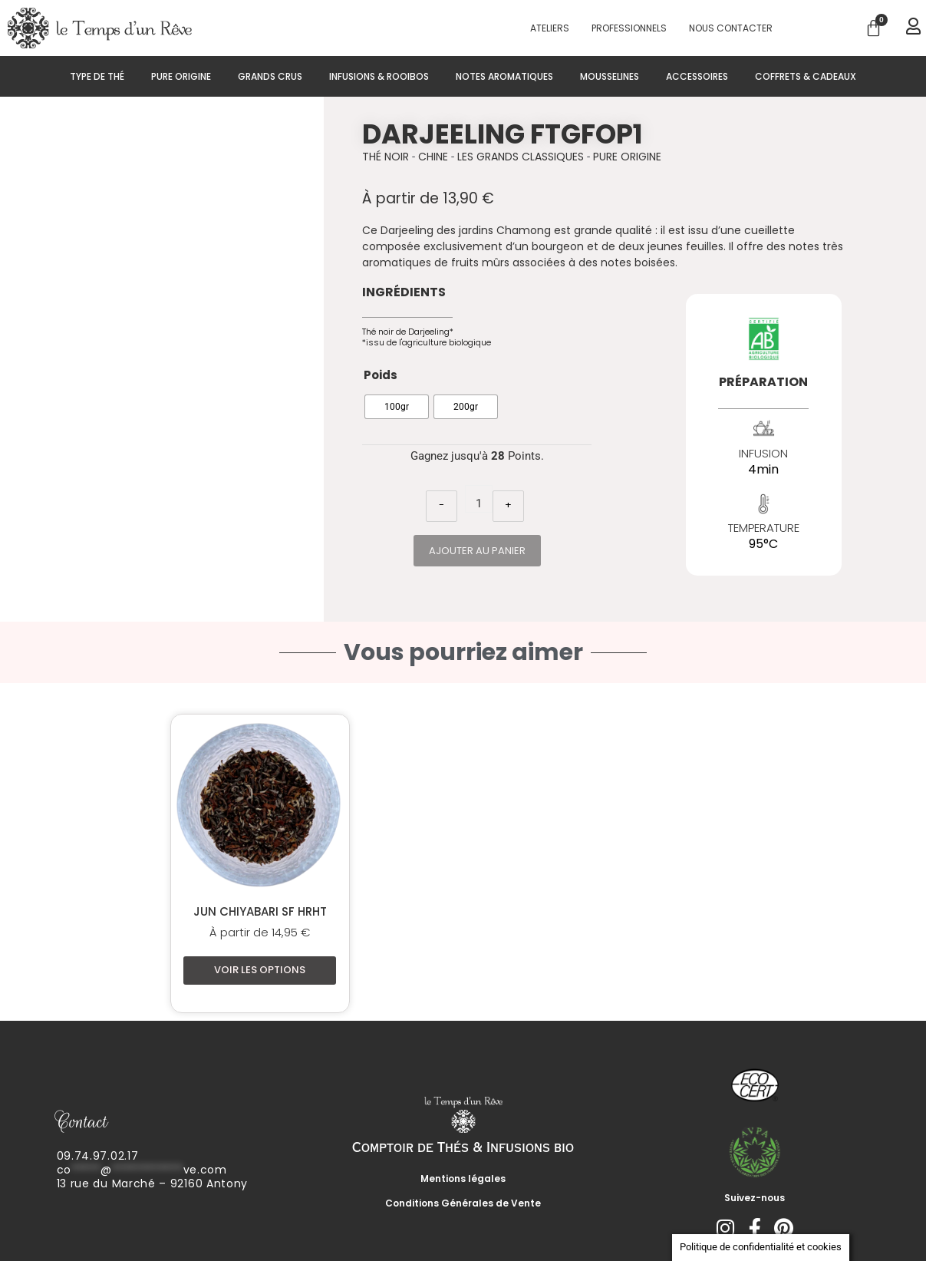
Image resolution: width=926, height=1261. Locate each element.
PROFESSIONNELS (629, 28)
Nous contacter (731, 28)
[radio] (396, 406)
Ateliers (549, 28)
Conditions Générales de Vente (463, 1203)
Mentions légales (463, 1178)
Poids (380, 375)
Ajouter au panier (477, 550)
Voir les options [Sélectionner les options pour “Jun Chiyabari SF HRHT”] (259, 969)
